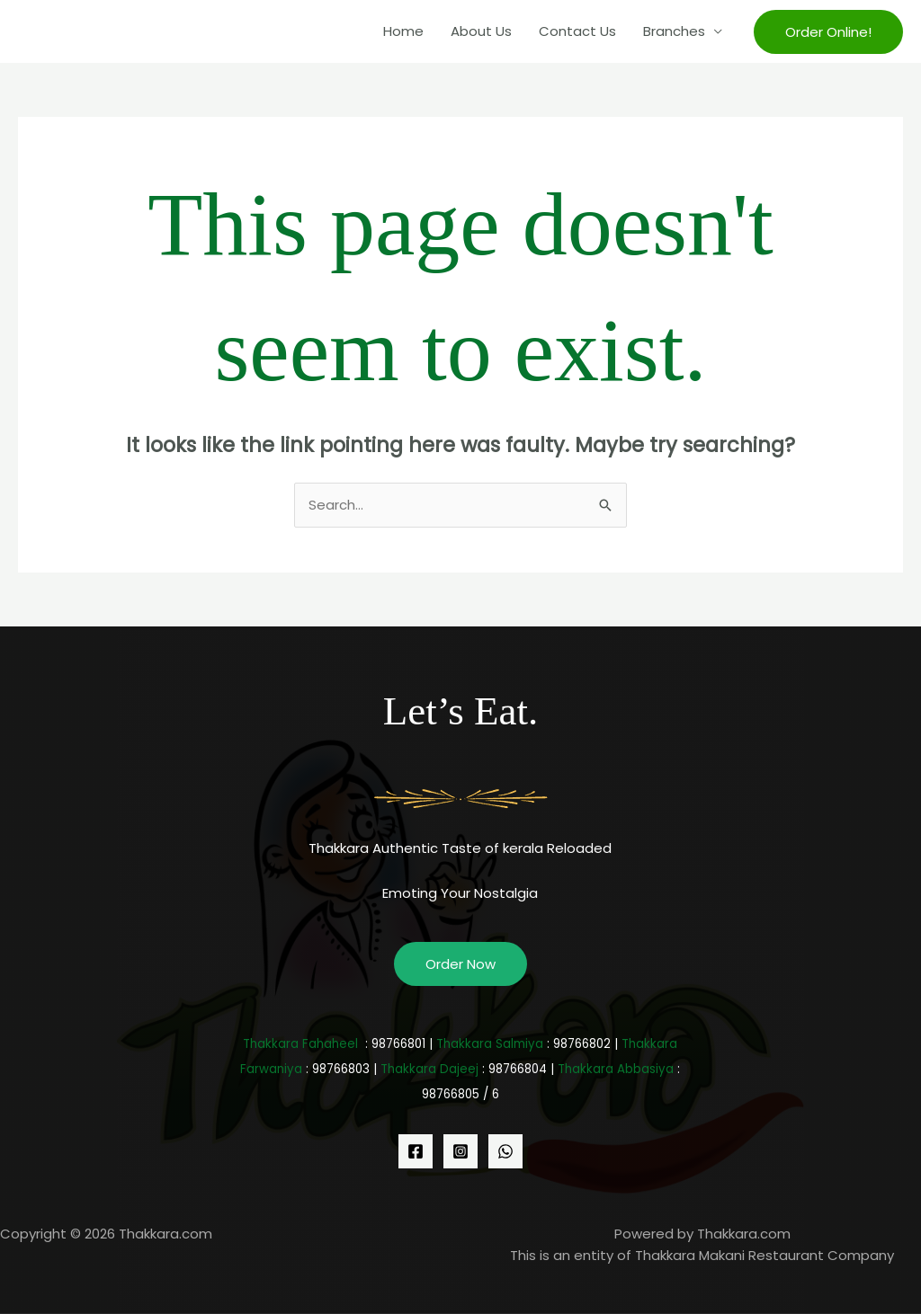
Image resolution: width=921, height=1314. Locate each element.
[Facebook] (415, 1151)
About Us (481, 31)
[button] (828, 32)
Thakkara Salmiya (489, 1043)
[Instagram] (460, 1151)
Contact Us (577, 31)
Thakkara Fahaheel (300, 1043)
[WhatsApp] (505, 1151)
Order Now (460, 963)
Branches (674, 31)
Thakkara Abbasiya (616, 1069)
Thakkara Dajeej (429, 1069)
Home (403, 31)
